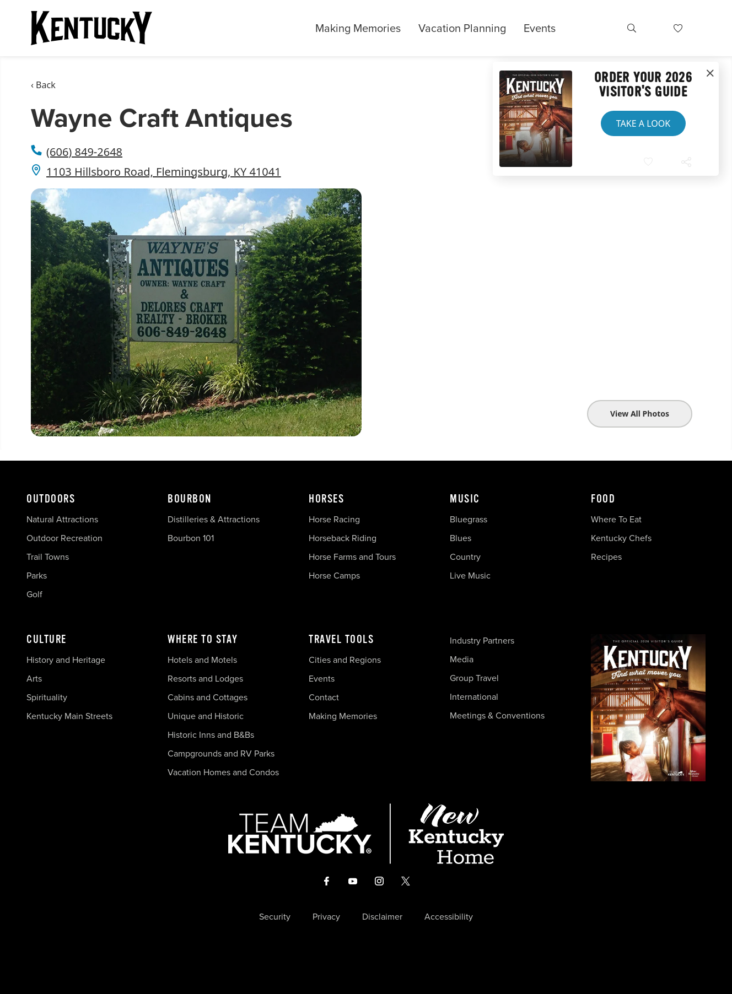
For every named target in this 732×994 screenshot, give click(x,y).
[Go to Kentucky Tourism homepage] (91, 28)
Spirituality (47, 697)
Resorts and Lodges (205, 678)
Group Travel (474, 678)
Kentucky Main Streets (69, 716)
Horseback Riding (342, 538)
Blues (460, 538)
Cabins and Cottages (207, 697)
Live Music (470, 575)
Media (461, 659)
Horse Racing (334, 519)
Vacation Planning (462, 28)
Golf (34, 594)
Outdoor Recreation (64, 538)
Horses (326, 499)
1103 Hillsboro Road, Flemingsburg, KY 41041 (163, 171)
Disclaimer (382, 916)
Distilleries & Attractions (214, 519)
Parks (36, 575)
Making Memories (358, 28)
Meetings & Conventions (497, 715)
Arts (34, 678)
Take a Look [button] (643, 123)
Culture (46, 639)
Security (274, 916)
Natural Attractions (62, 519)
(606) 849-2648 (84, 151)
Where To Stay (203, 639)
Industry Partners (482, 640)
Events (540, 28)
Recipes (607, 556)
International (474, 696)
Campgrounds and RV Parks (221, 753)
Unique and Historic (206, 716)
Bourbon (190, 499)
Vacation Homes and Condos (223, 772)
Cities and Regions (345, 659)
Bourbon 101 (191, 538)
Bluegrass (468, 519)
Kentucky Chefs (621, 538)
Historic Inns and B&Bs (211, 734)
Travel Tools (341, 639)
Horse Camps (334, 575)
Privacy (326, 916)
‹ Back (43, 85)
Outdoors (50, 499)
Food (603, 499)
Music (465, 499)
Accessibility (448, 916)
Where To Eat (616, 519)
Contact (324, 697)
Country (465, 556)
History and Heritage (66, 659)
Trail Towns (47, 556)
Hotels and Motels (202, 659)
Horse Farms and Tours (352, 556)
